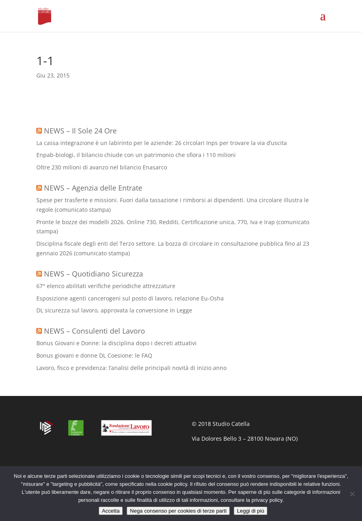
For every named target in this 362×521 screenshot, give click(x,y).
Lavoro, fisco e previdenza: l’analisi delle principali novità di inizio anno (131, 368)
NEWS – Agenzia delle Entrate (93, 188)
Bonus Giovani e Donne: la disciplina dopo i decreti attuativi (116, 343)
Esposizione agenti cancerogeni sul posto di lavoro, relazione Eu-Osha (130, 298)
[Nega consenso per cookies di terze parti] (352, 494)
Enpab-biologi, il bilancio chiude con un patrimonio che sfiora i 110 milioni (136, 155)
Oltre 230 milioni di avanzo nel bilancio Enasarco (101, 167)
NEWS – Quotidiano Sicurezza (93, 273)
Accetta (110, 511)
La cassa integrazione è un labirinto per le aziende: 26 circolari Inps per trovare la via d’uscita (161, 143)
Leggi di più (250, 511)
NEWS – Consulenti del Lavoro (94, 331)
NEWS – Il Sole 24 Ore (80, 130)
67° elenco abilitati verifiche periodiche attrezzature (105, 286)
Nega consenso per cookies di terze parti (178, 511)
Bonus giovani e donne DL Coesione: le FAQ (94, 355)
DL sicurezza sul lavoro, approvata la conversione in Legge (114, 310)
